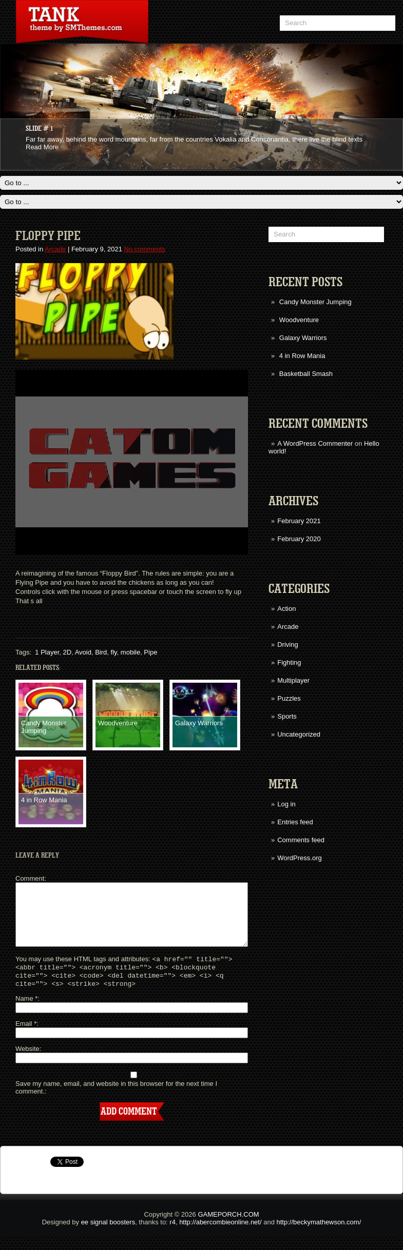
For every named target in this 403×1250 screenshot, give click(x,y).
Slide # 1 (39, 128)
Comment (29, 878)
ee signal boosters (108, 1238)
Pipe (150, 652)
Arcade (287, 626)
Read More (42, 147)
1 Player (47, 652)
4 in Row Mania (302, 356)
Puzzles (289, 698)
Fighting (289, 662)
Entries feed (295, 822)
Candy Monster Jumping (315, 302)
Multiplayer (293, 680)
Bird (101, 652)
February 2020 (299, 539)
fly (114, 652)
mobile (130, 652)
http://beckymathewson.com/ (319, 1238)
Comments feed (300, 840)
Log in (286, 804)
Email (25, 1040)
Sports (287, 716)
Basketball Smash (306, 374)
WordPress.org (299, 858)
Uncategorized (298, 734)
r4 (172, 1238)
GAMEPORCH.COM (228, 1231)
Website (27, 1065)
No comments (144, 249)
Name (26, 1015)
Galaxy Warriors (303, 338)
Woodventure (299, 320)
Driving (287, 644)
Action (286, 608)
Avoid (83, 652)
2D (67, 652)
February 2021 (299, 521)
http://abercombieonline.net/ (220, 1238)
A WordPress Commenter (315, 443)
